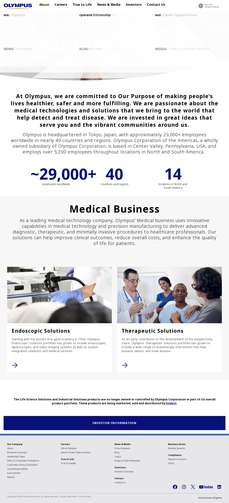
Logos (117, 457)
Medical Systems (176, 448)
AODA (171, 463)
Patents (11, 477)
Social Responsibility (17, 469)
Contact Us (149, 6)
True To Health (68, 463)
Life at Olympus (69, 448)
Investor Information (114, 423)
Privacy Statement (68, 497)
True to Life (80, 6)
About (46, 6)
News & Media (105, 6)
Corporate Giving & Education (22, 465)
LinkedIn (219, 487)
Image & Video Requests (127, 461)
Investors (128, 6)
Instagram (184, 487)
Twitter (193, 487)
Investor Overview (123, 472)
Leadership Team (16, 457)
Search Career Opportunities (75, 452)
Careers (61, 6)
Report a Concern (177, 459)
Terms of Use (85, 497)
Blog (116, 452)
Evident (171, 403)
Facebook (175, 487)
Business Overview (17, 452)
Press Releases (122, 448)
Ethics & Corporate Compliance (23, 461)
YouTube (206, 487)
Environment (13, 473)
